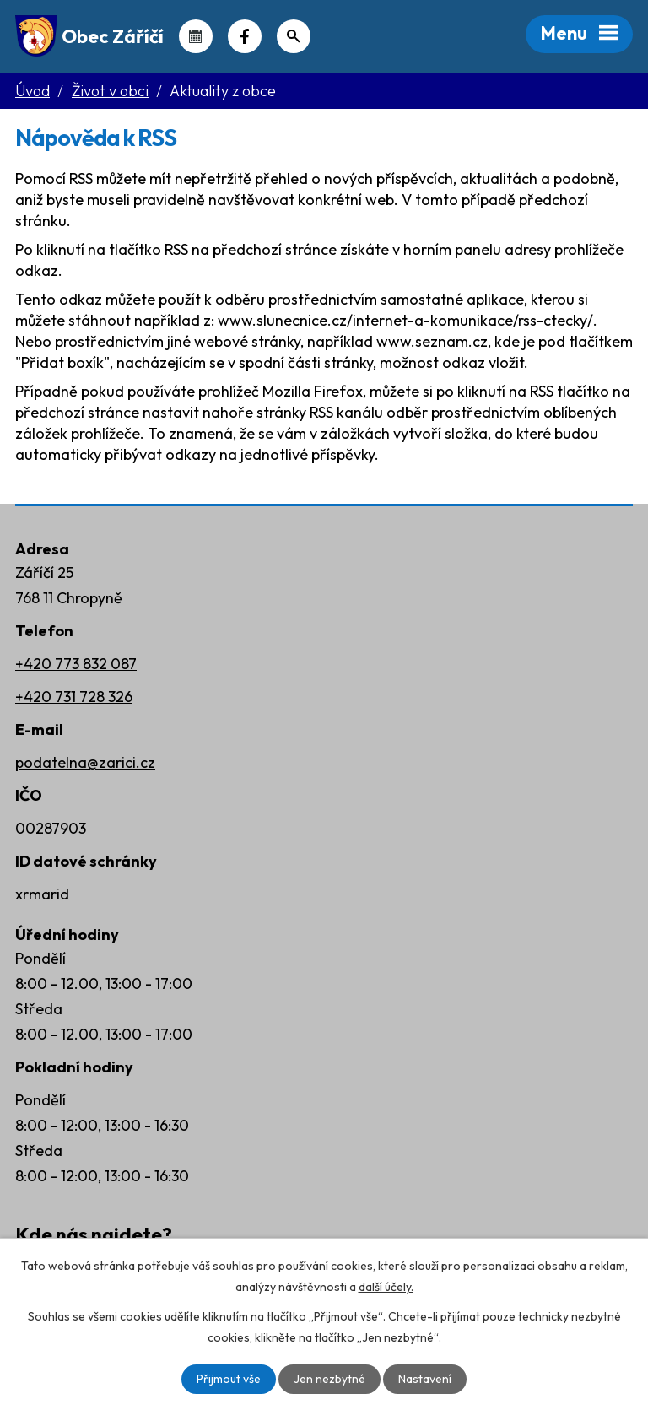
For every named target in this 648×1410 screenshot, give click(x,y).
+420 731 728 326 (73, 696)
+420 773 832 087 (76, 663)
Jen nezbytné (329, 1378)
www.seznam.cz (432, 341)
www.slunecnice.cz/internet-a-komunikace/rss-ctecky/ (405, 320)
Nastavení (424, 1378)
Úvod (32, 90)
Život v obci (110, 90)
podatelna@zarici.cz (85, 762)
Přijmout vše (229, 1378)
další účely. (386, 1286)
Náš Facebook (245, 36)
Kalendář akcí (196, 36)
